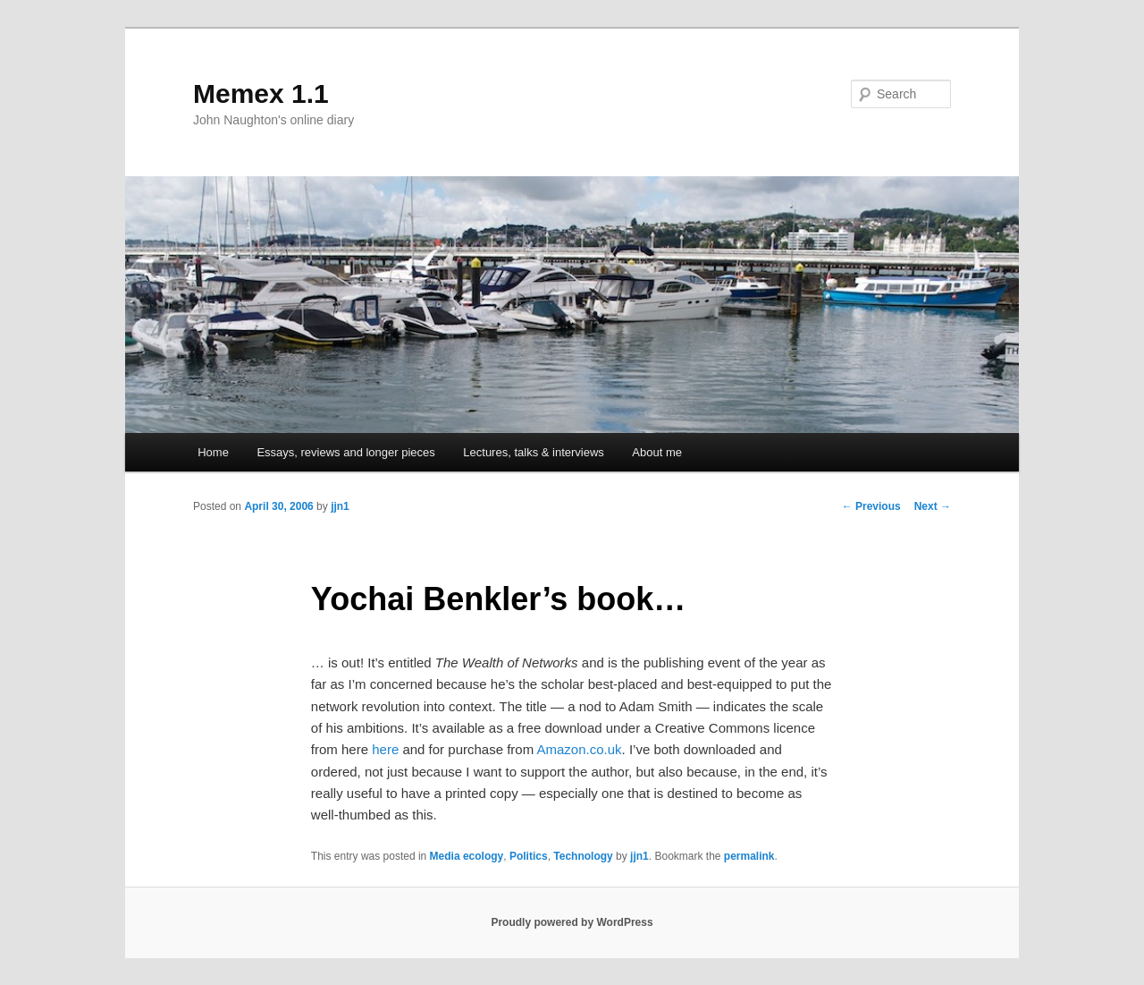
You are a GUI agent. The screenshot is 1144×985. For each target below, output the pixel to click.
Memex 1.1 (261, 93)
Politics (528, 856)
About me (657, 452)
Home (213, 452)
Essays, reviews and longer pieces (345, 452)
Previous (871, 506)
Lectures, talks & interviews (533, 452)
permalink (749, 856)
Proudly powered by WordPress (571, 922)
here (385, 749)
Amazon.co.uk (579, 749)
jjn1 (340, 506)
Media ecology (467, 856)
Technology (582, 856)
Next (932, 506)
